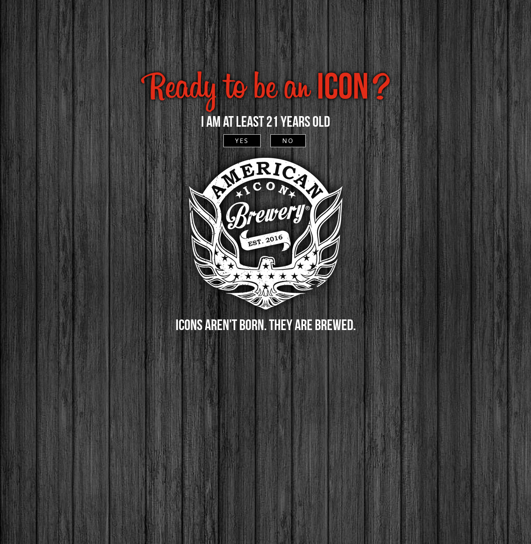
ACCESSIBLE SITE (265, 54)
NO (288, 141)
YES (242, 141)
